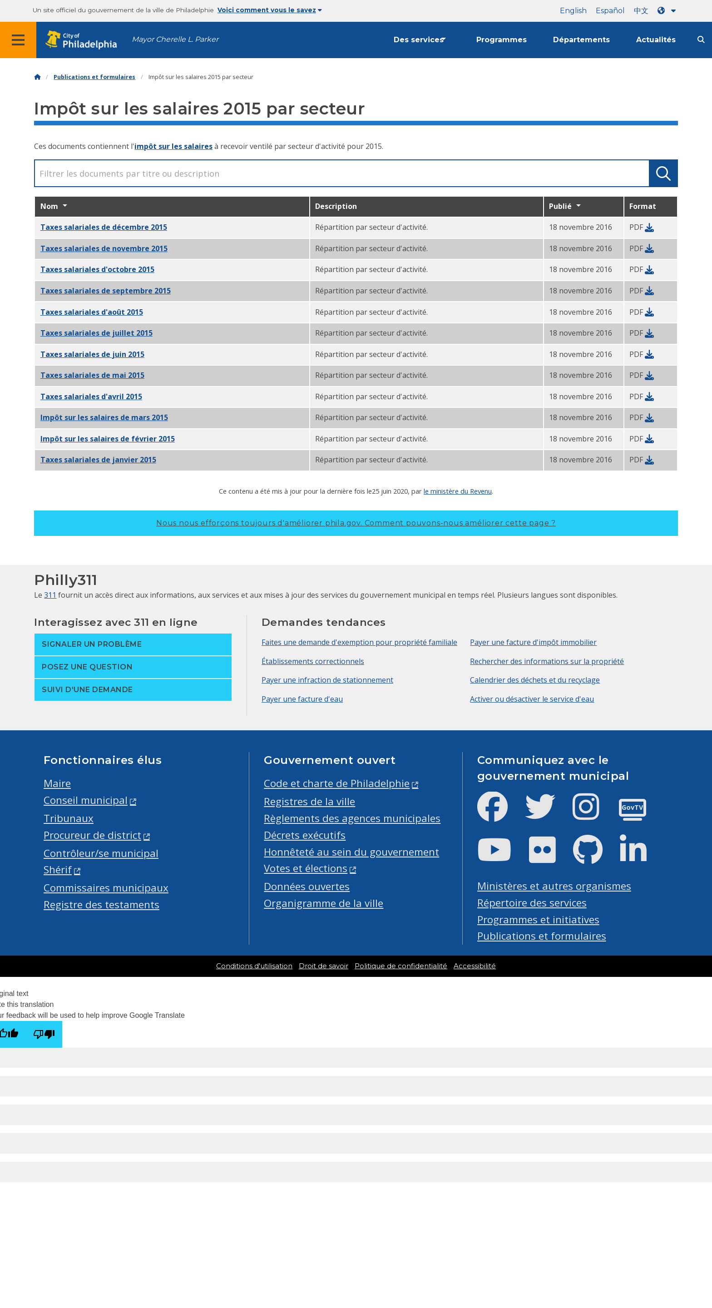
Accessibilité (475, 966)
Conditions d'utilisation (254, 966)
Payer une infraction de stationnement (327, 680)
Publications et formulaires (94, 77)
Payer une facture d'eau (302, 699)
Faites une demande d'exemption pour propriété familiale (359, 642)
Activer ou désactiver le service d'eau (532, 699)
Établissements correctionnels (313, 661)
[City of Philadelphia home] (84, 40)
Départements (581, 39)
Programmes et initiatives (538, 919)
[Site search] (701, 40)
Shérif (58, 869)
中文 (641, 10)
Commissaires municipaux (106, 888)
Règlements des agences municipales (352, 818)
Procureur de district (92, 835)
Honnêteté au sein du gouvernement (351, 852)
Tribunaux (69, 818)
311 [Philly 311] (50, 595)
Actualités (656, 39)
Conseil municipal (86, 800)
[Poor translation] (44, 1034)
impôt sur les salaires (173, 146)
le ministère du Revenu (458, 490)
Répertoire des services (532, 903)
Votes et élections (305, 868)
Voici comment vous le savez (270, 10)
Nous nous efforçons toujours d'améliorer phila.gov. (356, 523)
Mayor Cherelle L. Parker (175, 39)
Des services (419, 39)
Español (610, 10)
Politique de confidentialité (401, 966)
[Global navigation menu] (18, 40)
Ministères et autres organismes (554, 886)
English (573, 10)
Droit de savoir (323, 966)
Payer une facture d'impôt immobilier (533, 642)
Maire (57, 783)
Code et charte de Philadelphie (337, 783)
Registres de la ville (309, 801)
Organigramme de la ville (323, 903)
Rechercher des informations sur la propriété (547, 661)
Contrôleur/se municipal (101, 853)
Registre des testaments (101, 904)
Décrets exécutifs (305, 835)
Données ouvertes (307, 886)
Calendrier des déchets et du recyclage (535, 680)
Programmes (501, 39)
